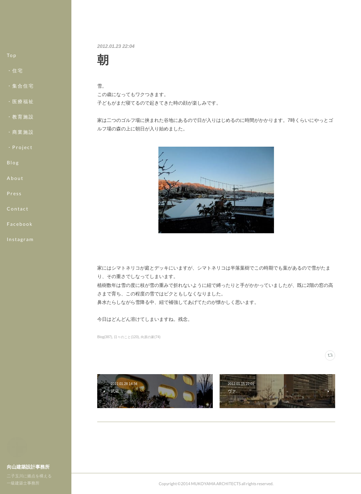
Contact (18, 209)
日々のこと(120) (126, 337)
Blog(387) (104, 337)
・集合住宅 (20, 86)
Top (12, 55)
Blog (13, 162)
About (15, 178)
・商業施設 (20, 132)
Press (14, 193)
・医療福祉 (20, 101)
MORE (15, 224)
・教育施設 (20, 117)
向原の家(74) (150, 337)
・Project (20, 147)
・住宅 (15, 70)
